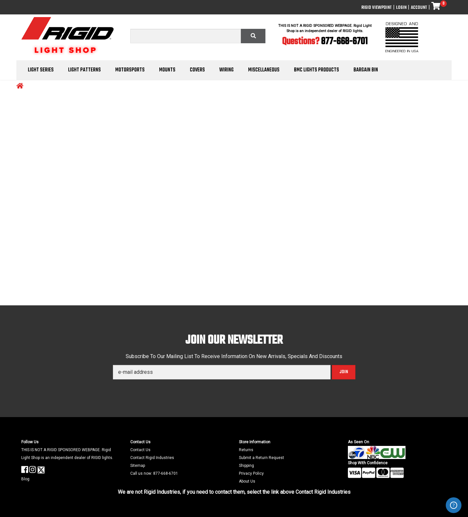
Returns (246, 450)
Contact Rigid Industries (152, 457)
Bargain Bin (365, 70)
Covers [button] (197, 70)
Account (419, 7)
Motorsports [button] (130, 70)
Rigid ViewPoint (376, 7)
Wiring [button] (226, 70)
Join (343, 372)
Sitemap (137, 465)
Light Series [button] (41, 70)
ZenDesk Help (453, 505)
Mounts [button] (167, 70)
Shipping (246, 465)
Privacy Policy (251, 473)
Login (401, 7)
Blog (25, 479)
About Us (247, 481)
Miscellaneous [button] (263, 70)
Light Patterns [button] (84, 70)
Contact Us (140, 450)
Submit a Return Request (261, 457)
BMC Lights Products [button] (316, 70)
